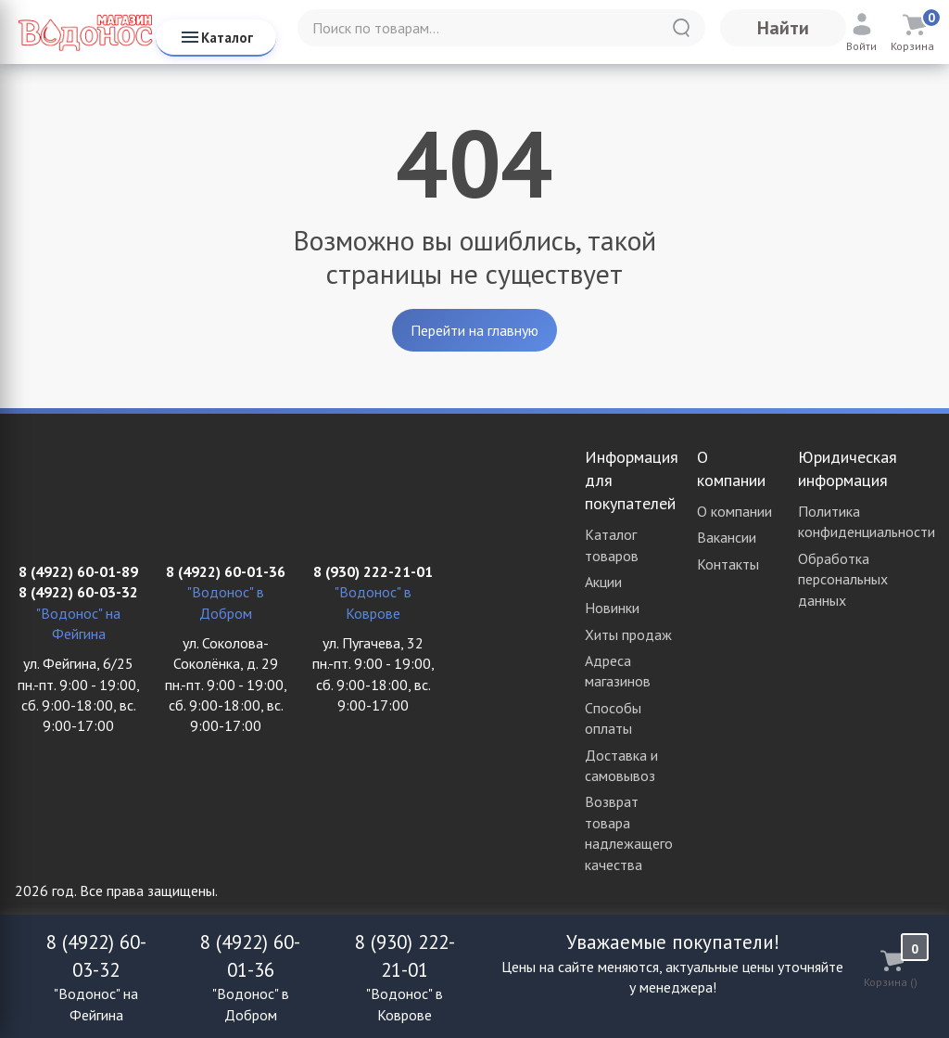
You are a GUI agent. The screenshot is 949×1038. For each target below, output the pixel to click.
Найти (783, 28)
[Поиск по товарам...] (501, 27)
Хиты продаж (628, 634)
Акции (603, 581)
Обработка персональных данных (843, 579)
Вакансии (726, 537)
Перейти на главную (474, 330)
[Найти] (681, 27)
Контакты (728, 564)
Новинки (612, 607)
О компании (734, 511)
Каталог (216, 37)
